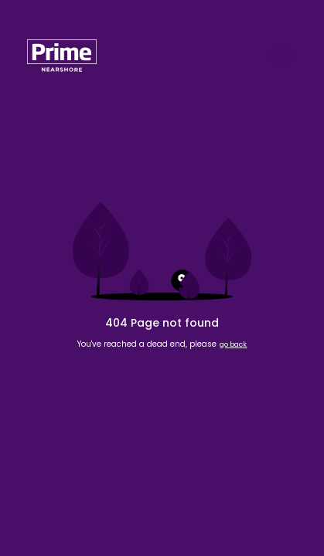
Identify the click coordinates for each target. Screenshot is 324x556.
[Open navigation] (281, 55)
